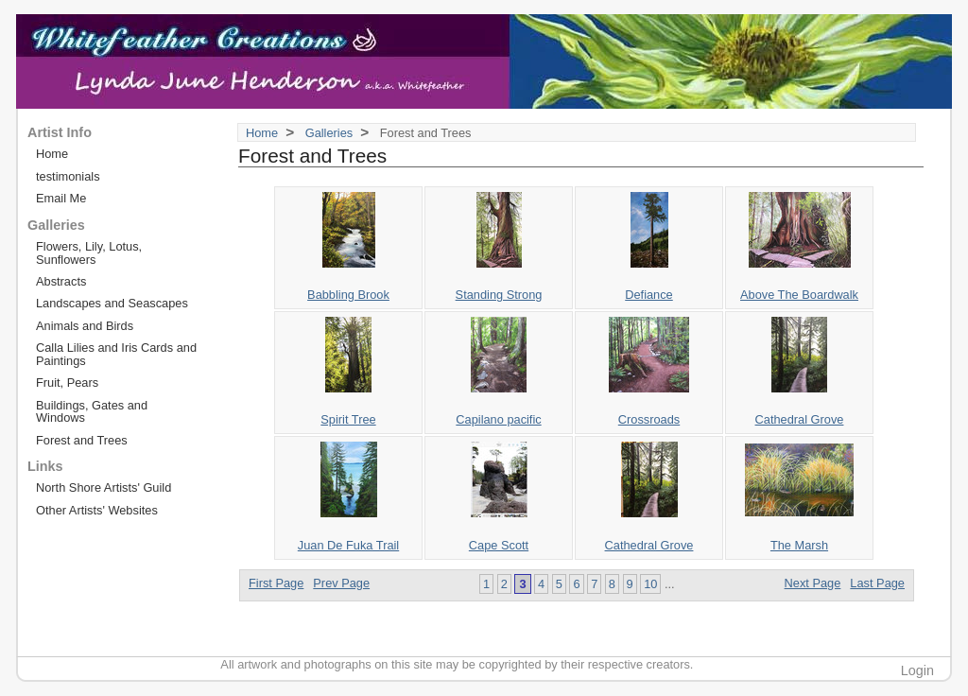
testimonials (68, 176)
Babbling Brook (348, 294)
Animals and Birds (84, 326)
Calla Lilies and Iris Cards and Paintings (116, 353)
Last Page (877, 583)
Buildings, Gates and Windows (91, 411)
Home (262, 133)
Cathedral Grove (799, 419)
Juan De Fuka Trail (348, 545)
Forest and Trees (82, 440)
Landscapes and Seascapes (112, 303)
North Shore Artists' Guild (103, 487)
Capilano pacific (498, 419)
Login (917, 670)
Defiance (649, 294)
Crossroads (649, 419)
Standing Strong (499, 294)
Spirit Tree (347, 419)
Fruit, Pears (67, 382)
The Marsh (799, 545)
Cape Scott (498, 545)
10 (650, 584)
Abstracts (61, 281)
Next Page (813, 583)
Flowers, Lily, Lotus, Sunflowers (89, 252)
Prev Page (341, 583)
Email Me (61, 198)
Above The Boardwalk (799, 294)
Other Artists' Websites (97, 510)
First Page (276, 583)
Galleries (329, 133)
